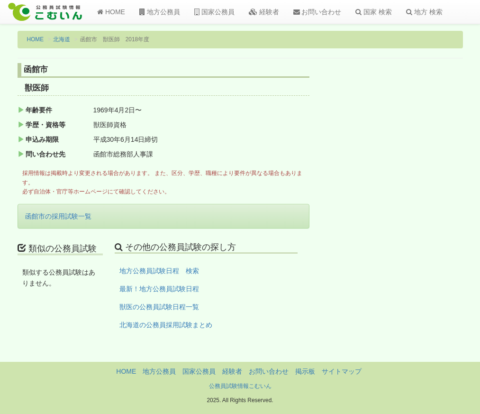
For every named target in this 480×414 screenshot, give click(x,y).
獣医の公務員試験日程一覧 (159, 307)
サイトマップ (342, 371)
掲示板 (305, 371)
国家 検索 (373, 12)
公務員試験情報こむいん (240, 386)
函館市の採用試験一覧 (58, 216)
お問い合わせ (317, 12)
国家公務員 (214, 12)
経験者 (264, 12)
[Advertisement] (412, 219)
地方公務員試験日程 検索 (159, 271)
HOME (111, 12)
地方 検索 (424, 12)
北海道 (61, 39)
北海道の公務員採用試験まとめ (165, 325)
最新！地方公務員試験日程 (159, 289)
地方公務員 (159, 12)
